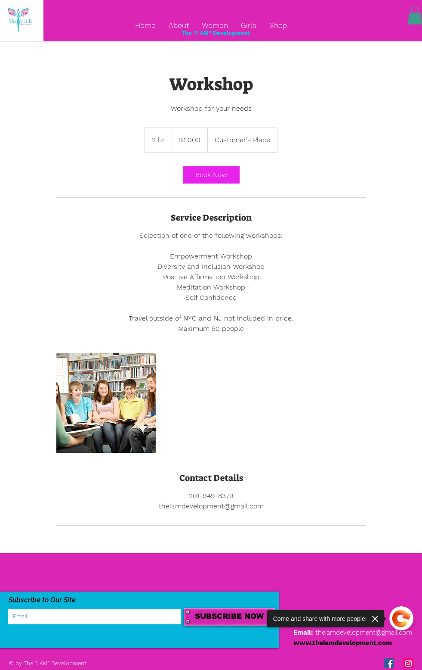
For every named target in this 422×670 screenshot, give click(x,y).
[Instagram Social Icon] (408, 663)
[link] (211, 175)
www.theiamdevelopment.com (342, 643)
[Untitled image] (106, 403)
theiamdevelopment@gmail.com (363, 632)
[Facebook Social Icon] (389, 663)
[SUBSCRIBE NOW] (229, 617)
